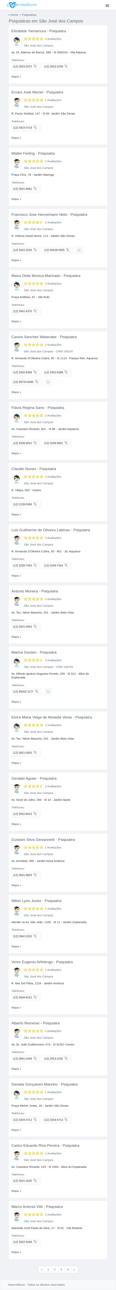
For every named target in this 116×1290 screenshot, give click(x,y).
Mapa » (16, 76)
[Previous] (74, 1269)
